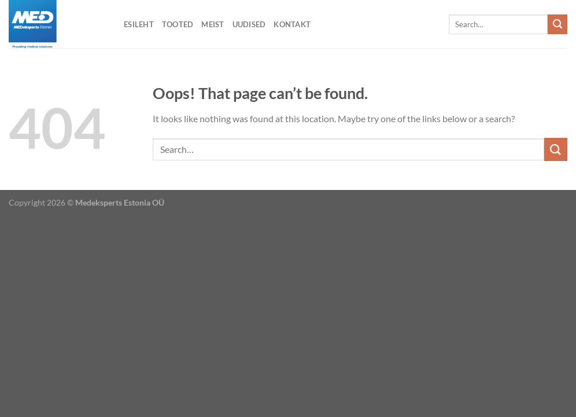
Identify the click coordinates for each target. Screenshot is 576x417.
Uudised (249, 24)
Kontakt (292, 24)
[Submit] (557, 24)
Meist (212, 24)
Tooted (178, 24)
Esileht (139, 24)
